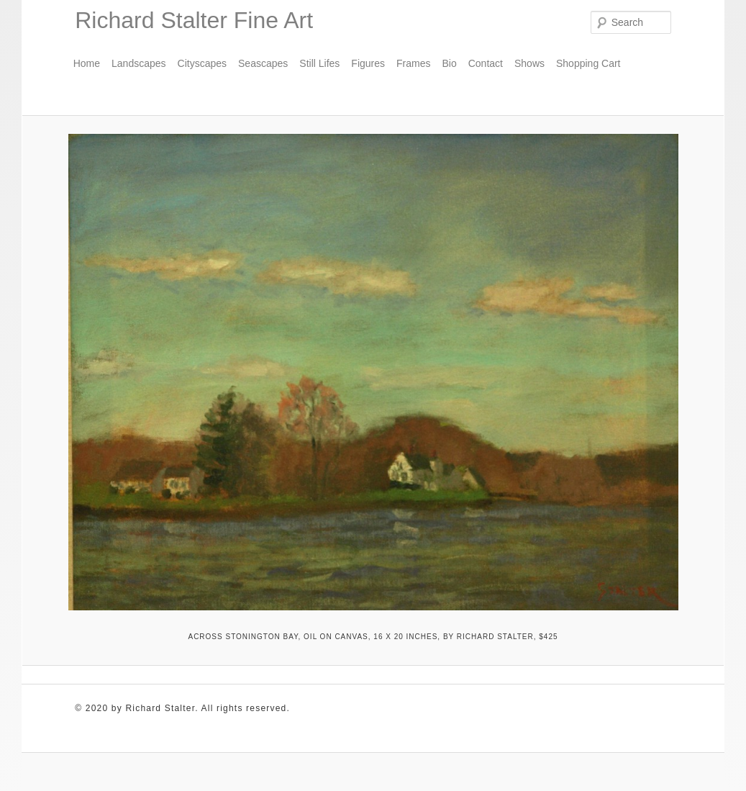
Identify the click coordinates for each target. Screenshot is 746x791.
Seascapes (263, 63)
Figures (368, 63)
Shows (529, 63)
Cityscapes (202, 63)
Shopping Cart (588, 63)
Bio (449, 63)
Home (86, 63)
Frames (413, 63)
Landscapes (139, 63)
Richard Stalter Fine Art (194, 20)
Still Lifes (319, 63)
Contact (485, 63)
